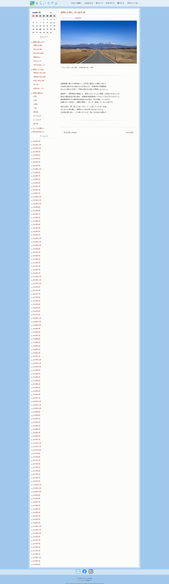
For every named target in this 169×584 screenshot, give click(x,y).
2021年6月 (36, 297)
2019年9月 (36, 370)
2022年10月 (37, 245)
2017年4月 (36, 471)
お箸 (35, 100)
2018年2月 (36, 436)
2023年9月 (36, 207)
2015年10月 (37, 533)
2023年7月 (36, 214)
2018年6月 (36, 422)
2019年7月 (36, 377)
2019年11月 (37, 363)
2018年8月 (36, 415)
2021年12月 (37, 276)
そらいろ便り (76, 3)
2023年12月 (37, 197)
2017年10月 (37, 450)
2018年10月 (37, 408)
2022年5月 (36, 259)
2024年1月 (36, 193)
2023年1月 (36, 235)
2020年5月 (36, 342)
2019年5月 (36, 384)
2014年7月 (36, 561)
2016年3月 (36, 516)
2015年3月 (36, 551)
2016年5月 (36, 509)
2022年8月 (36, 249)
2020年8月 (36, 332)
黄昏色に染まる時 (39, 77)
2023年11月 (37, 200)
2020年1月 (36, 356)
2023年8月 (36, 211)
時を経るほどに (38, 132)
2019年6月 (36, 380)
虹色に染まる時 (38, 80)
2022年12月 (37, 238)
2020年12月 (37, 318)
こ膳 (35, 108)
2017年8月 (36, 457)
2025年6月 (36, 155)
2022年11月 (37, 242)
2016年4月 (36, 512)
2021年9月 (36, 287)
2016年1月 (36, 523)
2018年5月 (36, 426)
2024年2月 (36, 190)
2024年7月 (36, 176)
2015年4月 (36, 547)
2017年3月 (36, 474)
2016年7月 (36, 502)
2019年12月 (37, 360)
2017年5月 (36, 467)
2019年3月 (36, 391)
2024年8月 (36, 172)
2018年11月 (37, 405)
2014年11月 (37, 557)
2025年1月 (36, 165)
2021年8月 (36, 290)
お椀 (35, 96)
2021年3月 (36, 308)
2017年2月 (36, 478)
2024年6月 (36, 179)
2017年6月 (36, 464)
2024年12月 (37, 169)
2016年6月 (36, 505)
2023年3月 (36, 228)
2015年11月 (37, 530)
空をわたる (37, 61)
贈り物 (35, 124)
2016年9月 (36, 495)
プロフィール (132, 3)
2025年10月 (37, 148)
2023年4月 (36, 224)
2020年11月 (37, 322)
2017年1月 (36, 481)
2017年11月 (37, 446)
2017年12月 (37, 443)
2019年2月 (36, 394)
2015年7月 (36, 540)
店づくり (99, 3)
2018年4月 (36, 429)
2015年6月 (36, 544)
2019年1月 (36, 398)
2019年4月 (36, 387)
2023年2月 (36, 231)
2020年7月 (36, 335)
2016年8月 (36, 498)
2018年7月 (36, 419)
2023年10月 (37, 204)
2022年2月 (36, 270)
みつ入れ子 (37, 116)
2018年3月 (36, 433)
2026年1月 (36, 141)
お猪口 (35, 104)
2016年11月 (37, 488)
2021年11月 (37, 280)
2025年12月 (37, 145)
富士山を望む (38, 49)
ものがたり (88, 3)
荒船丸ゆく (37, 57)
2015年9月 (36, 537)
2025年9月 (36, 152)
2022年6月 (36, 256)
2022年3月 (36, 266)
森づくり (120, 3)
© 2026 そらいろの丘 (84, 578)
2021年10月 (37, 283)
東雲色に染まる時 (39, 73)
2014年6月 (36, 564)
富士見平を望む (38, 53)
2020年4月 (36, 346)
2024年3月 (36, 186)
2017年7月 (36, 460)
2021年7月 (36, 294)
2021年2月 (36, 311)
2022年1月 (36, 273)
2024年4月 (36, 183)
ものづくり (110, 3)
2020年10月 (37, 325)
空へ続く (36, 84)
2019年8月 (36, 374)
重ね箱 (35, 112)
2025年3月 (36, 162)
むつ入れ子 (37, 120)
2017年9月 (36, 453)
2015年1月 (36, 554)
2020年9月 (36, 328)
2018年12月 (37, 401)
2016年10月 (37, 492)
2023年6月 (36, 217)
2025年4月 (36, 158)
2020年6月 (36, 339)
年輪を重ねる (38, 93)
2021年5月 (36, 301)
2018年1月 (36, 439)
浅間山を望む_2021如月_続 (73, 12)
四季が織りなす (38, 42)
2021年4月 (36, 304)
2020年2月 (36, 353)
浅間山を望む (78, 17)
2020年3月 (36, 349)
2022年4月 (36, 263)
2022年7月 (36, 252)
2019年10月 (37, 367)
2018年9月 (36, 412)
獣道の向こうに (38, 88)
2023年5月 (36, 221)
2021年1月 (36, 315)
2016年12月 (37, 485)
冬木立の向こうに (39, 65)
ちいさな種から (38, 128)
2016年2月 (36, 519)
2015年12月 (37, 526)
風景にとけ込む (38, 69)
